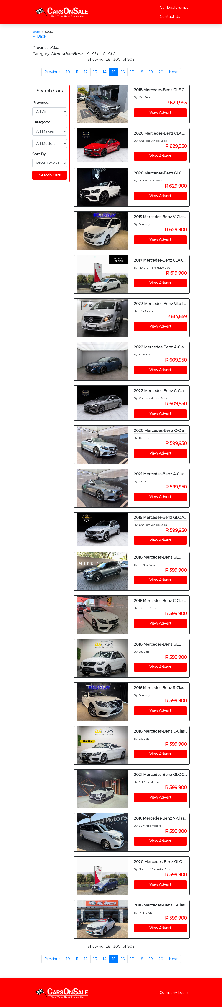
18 (141, 72)
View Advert (160, 113)
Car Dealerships (174, 7)
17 (132, 72)
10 (68, 72)
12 (86, 72)
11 (77, 72)
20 (160, 72)
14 (104, 72)
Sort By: (39, 154)
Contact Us (170, 16)
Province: (40, 103)
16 (123, 72)
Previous (52, 72)
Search (37, 31)
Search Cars (49, 90)
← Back (39, 36)
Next (173, 72)
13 (95, 72)
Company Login (174, 992)
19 (151, 72)
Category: (41, 122)
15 (113, 72)
